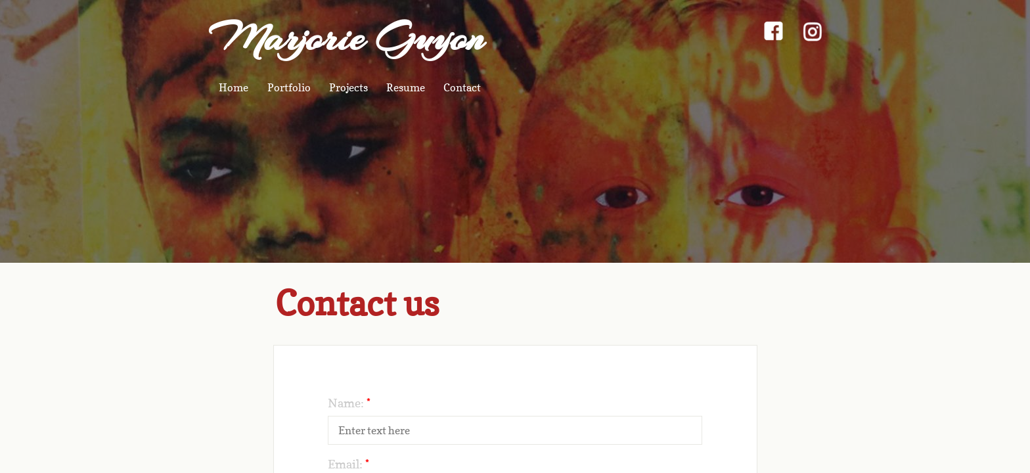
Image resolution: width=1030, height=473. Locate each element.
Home (233, 87)
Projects (348, 87)
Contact (462, 87)
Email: (348, 464)
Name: (349, 403)
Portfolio (289, 87)
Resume (405, 87)
